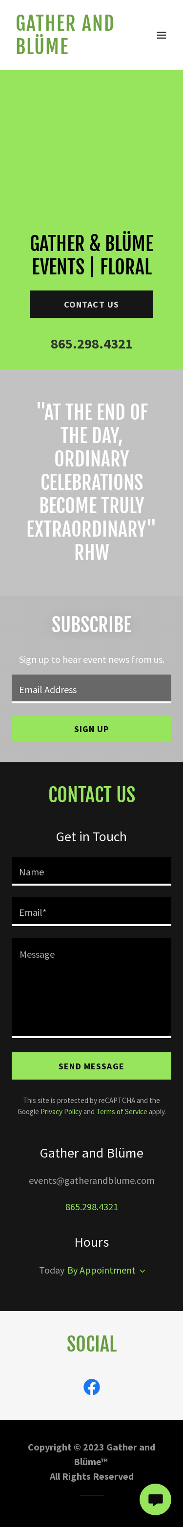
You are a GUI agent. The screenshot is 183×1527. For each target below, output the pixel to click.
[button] (161, 35)
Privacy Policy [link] (61, 1111)
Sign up (91, 729)
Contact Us (91, 304)
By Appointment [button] (101, 1270)
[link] (68, 50)
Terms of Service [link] (121, 1111)
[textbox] (91, 689)
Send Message (91, 1066)
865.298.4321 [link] (92, 343)
